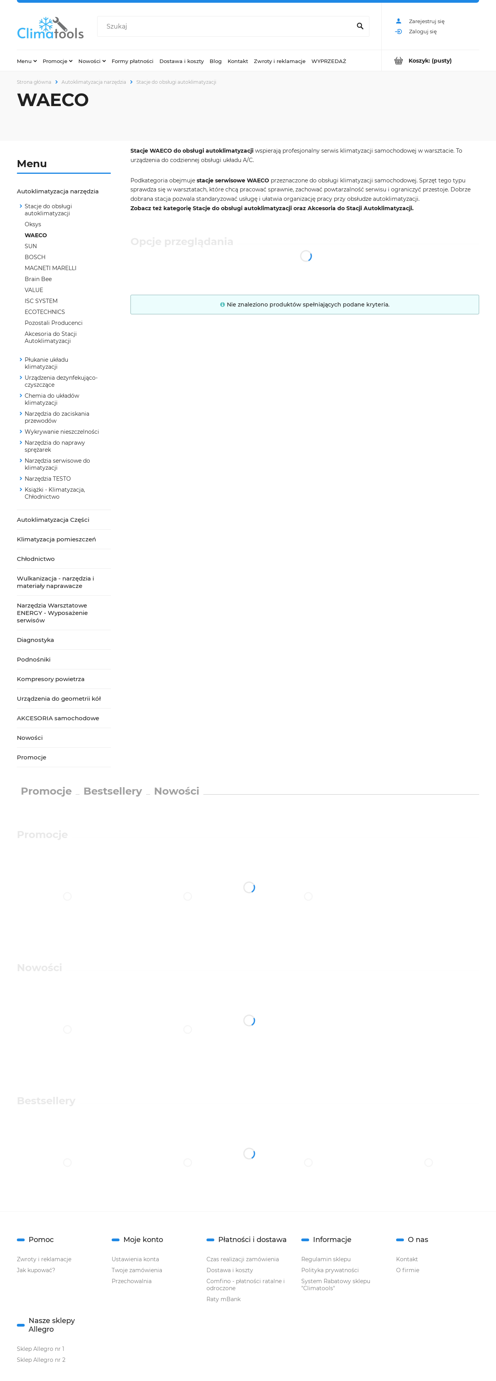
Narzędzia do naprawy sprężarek (55, 446)
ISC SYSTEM (41, 301)
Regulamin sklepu (326, 1259)
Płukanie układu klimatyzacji (46, 363)
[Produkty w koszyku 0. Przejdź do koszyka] (430, 60)
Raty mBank (223, 1299)
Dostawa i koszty (229, 1270)
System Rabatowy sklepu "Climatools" (335, 1285)
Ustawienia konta (135, 1259)
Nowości (30, 737)
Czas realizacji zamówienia (242, 1259)
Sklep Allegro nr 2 (41, 1359)
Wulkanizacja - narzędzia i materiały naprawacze (55, 582)
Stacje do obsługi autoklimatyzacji (48, 210)
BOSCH (35, 257)
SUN (31, 246)
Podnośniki (34, 659)
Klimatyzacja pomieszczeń (56, 539)
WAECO (36, 235)
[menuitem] (27, 60)
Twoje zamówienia (137, 1270)
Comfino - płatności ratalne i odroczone (245, 1285)
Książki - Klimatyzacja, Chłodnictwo (55, 493)
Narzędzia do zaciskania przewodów (57, 417)
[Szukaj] (360, 27)
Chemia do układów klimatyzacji (52, 399)
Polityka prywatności (330, 1270)
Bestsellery (112, 791)
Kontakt (407, 1259)
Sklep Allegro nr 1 (40, 1348)
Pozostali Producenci (54, 322)
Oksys (33, 224)
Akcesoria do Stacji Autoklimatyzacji (51, 337)
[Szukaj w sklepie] (226, 26)
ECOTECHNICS (45, 312)
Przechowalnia (132, 1281)
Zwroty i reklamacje (44, 1259)
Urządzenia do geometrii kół (59, 698)
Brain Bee (38, 279)
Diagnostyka (35, 640)
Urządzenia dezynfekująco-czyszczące (61, 381)
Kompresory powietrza (51, 679)
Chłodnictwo (36, 558)
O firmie (407, 1270)
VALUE (34, 290)
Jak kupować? (36, 1270)
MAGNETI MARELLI (50, 268)
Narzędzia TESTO (48, 478)
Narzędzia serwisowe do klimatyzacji (57, 464)
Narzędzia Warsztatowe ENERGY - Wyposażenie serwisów (52, 613)
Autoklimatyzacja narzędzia (58, 191)
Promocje (31, 757)
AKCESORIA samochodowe (58, 718)
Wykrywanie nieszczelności (62, 431)
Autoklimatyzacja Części (53, 519)
